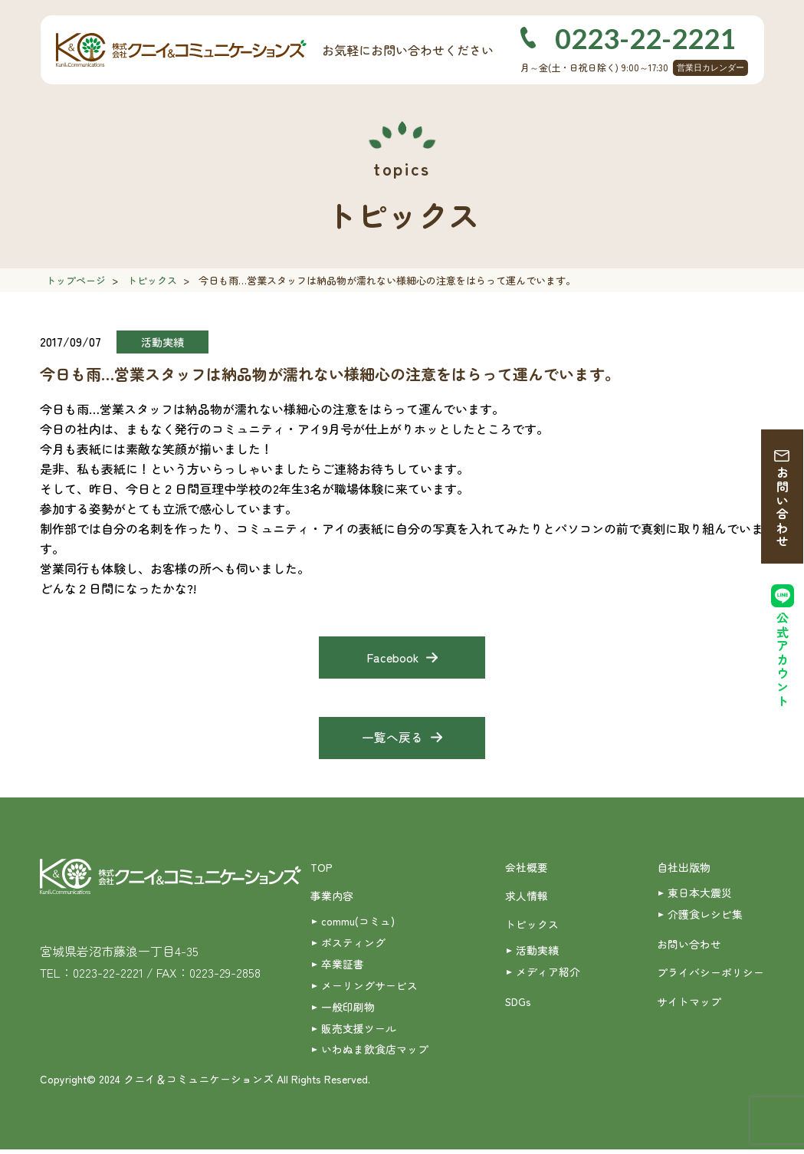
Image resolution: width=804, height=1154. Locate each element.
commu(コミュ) (358, 924)
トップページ (76, 280)
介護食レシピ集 (705, 916)
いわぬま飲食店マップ (374, 1053)
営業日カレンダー (710, 67)
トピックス (152, 280)
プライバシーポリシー (710, 975)
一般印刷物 (348, 1010)
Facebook (392, 658)
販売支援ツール (358, 1032)
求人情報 (526, 898)
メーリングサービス (369, 988)
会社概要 (526, 868)
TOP (321, 868)
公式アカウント (782, 661)
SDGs (518, 1004)
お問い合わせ (782, 508)
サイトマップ (689, 1004)
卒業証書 (342, 967)
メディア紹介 (548, 974)
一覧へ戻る (392, 739)
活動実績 (537, 952)
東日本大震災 (700, 894)
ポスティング (353, 945)
